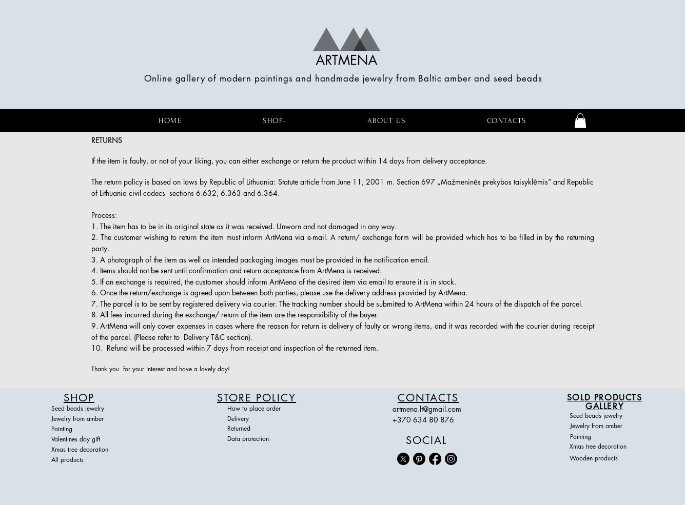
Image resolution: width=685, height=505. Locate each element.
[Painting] (80, 430)
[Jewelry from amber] (80, 419)
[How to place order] (256, 409)
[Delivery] (256, 419)
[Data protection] (256, 439)
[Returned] (256, 429)
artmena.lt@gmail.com (427, 409)
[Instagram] (451, 459)
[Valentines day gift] (80, 440)
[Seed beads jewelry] (80, 409)
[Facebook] (435, 459)
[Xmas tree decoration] (85, 450)
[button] (580, 120)
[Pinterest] (419, 459)
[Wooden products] (603, 459)
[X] (403, 459)
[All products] (85, 460)
